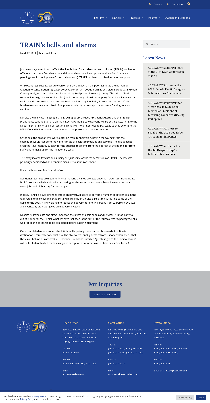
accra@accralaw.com (73, 374)
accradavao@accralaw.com (173, 370)
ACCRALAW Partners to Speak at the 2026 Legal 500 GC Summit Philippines (166, 135)
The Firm (100, 17)
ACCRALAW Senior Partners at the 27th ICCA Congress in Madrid (166, 71)
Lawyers (118, 17)
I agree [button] (201, 397)
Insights (154, 17)
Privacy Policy (39, 396)
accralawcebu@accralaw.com (122, 374)
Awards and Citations (177, 17)
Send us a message (105, 294)
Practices (136, 17)
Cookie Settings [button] (185, 397)
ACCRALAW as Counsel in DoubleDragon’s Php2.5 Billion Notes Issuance (165, 152)
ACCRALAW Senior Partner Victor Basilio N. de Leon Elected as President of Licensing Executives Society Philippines (166, 113)
